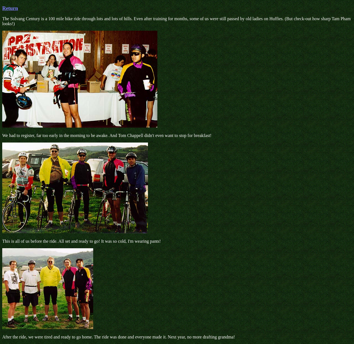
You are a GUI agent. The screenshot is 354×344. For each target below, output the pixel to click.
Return (10, 8)
